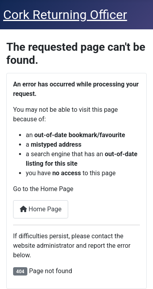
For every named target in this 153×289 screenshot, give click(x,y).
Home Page (40, 209)
